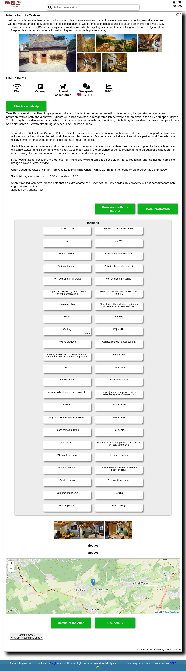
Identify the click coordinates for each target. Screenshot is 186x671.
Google (53, 663)
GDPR (173, 663)
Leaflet (158, 612)
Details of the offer (71, 623)
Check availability (26, 106)
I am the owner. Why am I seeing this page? (26, 636)
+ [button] (11, 563)
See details (115, 623)
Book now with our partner (115, 209)
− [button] (11, 569)
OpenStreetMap (171, 612)
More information (158, 209)
